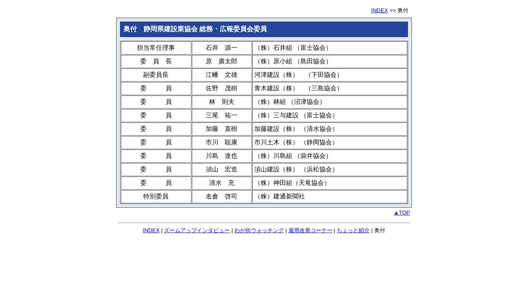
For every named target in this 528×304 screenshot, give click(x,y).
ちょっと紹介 (353, 230)
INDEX (379, 10)
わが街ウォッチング (259, 230)
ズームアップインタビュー (197, 230)
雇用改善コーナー (310, 230)
